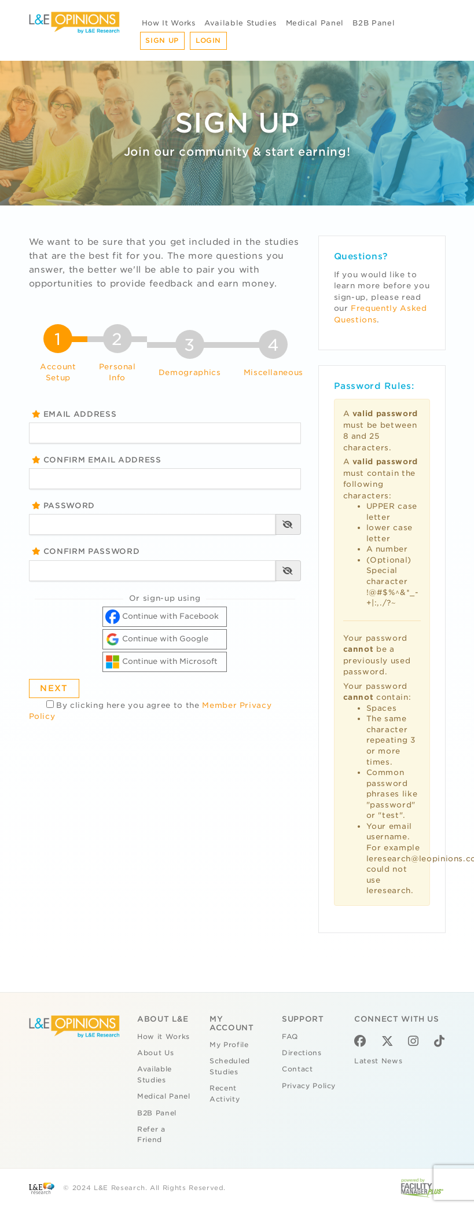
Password (63, 505)
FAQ (290, 1037)
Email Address (74, 414)
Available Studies (240, 23)
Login (208, 40)
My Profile (229, 1045)
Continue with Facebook (162, 616)
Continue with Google (156, 639)
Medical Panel (315, 23)
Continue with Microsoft (161, 662)
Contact (297, 1069)
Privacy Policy (309, 1086)
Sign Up (162, 40)
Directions (302, 1053)
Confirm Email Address (96, 460)
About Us (155, 1053)
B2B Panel (373, 23)
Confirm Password (86, 551)
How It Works (169, 23)
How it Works (163, 1037)
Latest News (378, 1061)
